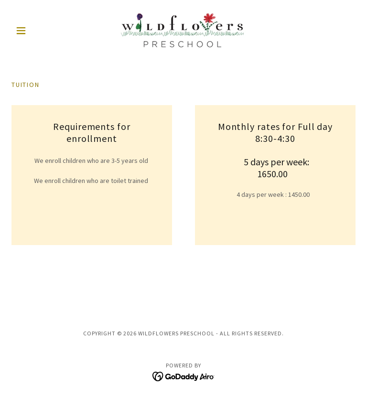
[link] (183, 30)
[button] (37, 30)
